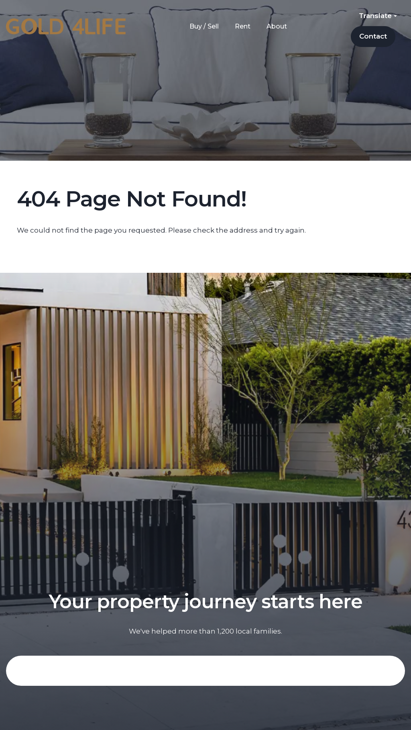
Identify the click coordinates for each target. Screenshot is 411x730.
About (277, 26)
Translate (378, 16)
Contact (373, 36)
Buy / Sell (204, 26)
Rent (242, 26)
